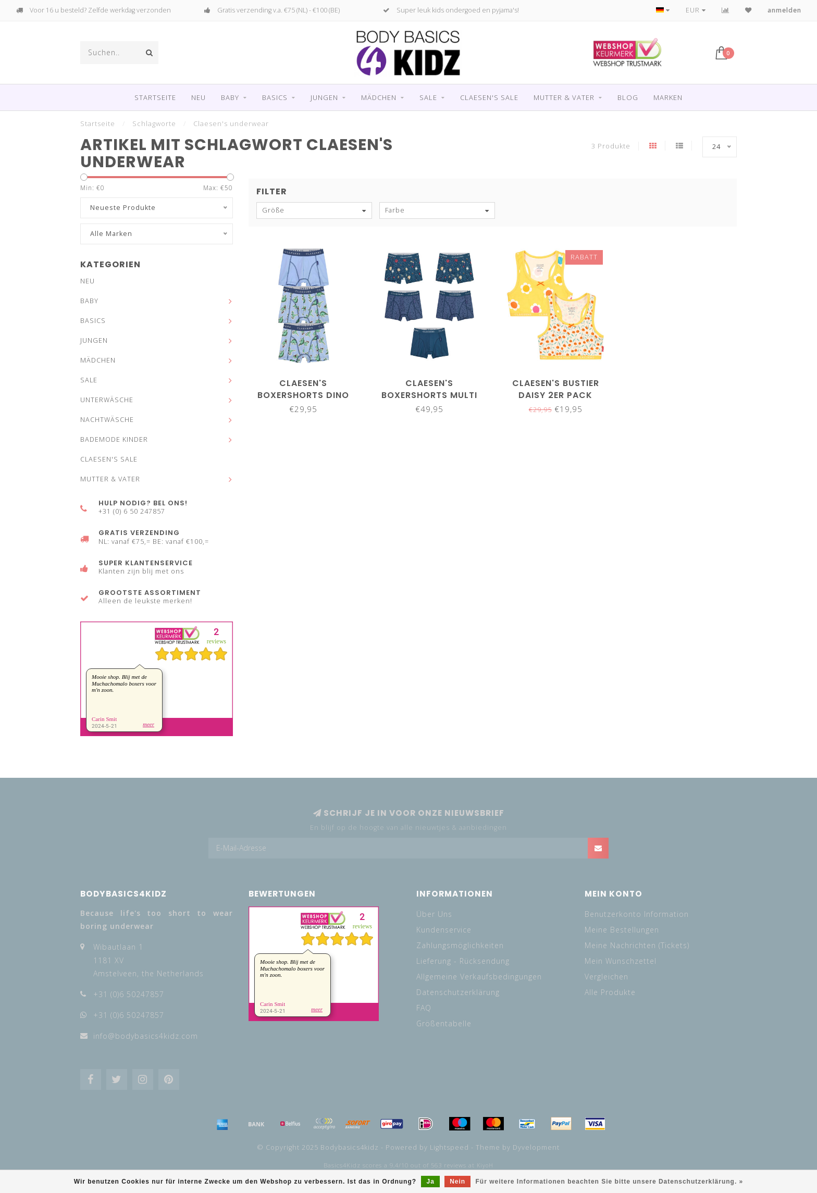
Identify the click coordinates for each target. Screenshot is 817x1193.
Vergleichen (606, 976)
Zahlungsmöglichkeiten (460, 945)
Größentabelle (444, 1023)
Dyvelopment (536, 1147)
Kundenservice (444, 930)
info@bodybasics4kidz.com (145, 1036)
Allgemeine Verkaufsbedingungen (479, 976)
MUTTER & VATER (564, 97)
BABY (230, 97)
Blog (627, 97)
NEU (198, 97)
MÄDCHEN (379, 97)
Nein (457, 1181)
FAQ (423, 1008)
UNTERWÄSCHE (106, 399)
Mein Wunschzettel (621, 961)
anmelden (784, 10)
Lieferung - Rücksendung (463, 961)
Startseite (155, 97)
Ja (430, 1181)
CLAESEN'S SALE (489, 97)
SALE (428, 97)
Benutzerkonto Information (637, 914)
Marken (668, 97)
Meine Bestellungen (622, 930)
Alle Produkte (610, 992)
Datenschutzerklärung (458, 992)
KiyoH (485, 1165)
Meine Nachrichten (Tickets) (637, 945)
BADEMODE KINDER (114, 439)
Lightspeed (449, 1147)
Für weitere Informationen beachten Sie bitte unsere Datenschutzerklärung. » (610, 1181)
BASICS (275, 97)
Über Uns (434, 914)
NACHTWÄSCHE (107, 419)
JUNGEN (324, 97)
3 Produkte (610, 146)
